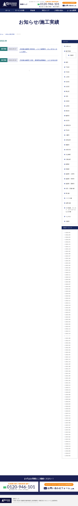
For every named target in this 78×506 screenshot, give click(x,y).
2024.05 (67, 289)
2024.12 (67, 272)
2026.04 (67, 235)
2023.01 (67, 326)
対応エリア (46, 10)
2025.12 (67, 244)
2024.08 (67, 281)
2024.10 (67, 277)
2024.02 (67, 296)
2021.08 (67, 366)
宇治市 (67, 130)
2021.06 (67, 371)
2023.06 (67, 314)
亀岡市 (67, 115)
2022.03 (67, 350)
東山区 (67, 91)
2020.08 (67, 394)
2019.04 (67, 432)
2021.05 (67, 373)
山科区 (67, 106)
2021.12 (67, 357)
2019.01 (67, 439)
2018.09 (67, 448)
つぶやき (68, 216)
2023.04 (67, 319)
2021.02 (67, 380)
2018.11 (67, 444)
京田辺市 (68, 140)
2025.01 (67, 270)
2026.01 (67, 242)
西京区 (67, 110)
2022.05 (67, 345)
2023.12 (67, 300)
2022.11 (67, 331)
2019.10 (67, 418)
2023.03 (67, 321)
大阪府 (71, 55)
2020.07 (67, 397)
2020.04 (67, 404)
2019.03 (67, 434)
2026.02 (67, 239)
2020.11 (67, 387)
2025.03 (67, 265)
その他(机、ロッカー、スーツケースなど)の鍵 (71, 209)
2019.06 (67, 427)
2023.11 (67, 303)
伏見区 (67, 101)
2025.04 (67, 263)
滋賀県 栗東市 (70, 183)
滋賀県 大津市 (70, 174)
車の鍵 (67, 193)
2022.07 (67, 340)
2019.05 (67, 429)
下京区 (67, 67)
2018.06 (67, 455)
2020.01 (67, 411)
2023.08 (67, 310)
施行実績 (68, 51)
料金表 (32, 10)
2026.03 (67, 237)
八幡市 (67, 135)
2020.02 (67, 408)
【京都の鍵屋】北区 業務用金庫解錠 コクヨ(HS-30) (38, 60)
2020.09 (67, 392)
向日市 (67, 120)
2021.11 (67, 359)
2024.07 (67, 284)
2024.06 (67, 286)
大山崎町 (68, 154)
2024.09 (67, 279)
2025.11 (67, 246)
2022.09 (67, 335)
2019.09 (67, 420)
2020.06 (67, 399)
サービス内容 (19, 10)
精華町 (67, 164)
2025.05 (67, 260)
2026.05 (67, 232)
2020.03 (67, 406)
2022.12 (67, 328)
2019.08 (67, 422)
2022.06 (67, 343)
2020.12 (67, 385)
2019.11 (67, 415)
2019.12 (67, 413)
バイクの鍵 (69, 198)
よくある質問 (71, 10)
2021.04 (67, 375)
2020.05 (67, 401)
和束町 (67, 169)
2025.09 (67, 251)
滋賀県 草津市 (70, 178)
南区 (67, 62)
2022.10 (67, 333)
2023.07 (67, 312)
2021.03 (67, 378)
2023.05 (67, 317)
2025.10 (67, 249)
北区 (67, 96)
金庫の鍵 (68, 203)
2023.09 (67, 307)
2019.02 (67, 436)
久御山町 (68, 159)
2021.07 (67, 368)
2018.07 (67, 453)
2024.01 (67, 298)
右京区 (67, 81)
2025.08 (67, 253)
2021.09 (67, 364)
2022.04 (67, 347)
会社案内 (56, 6)
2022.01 (67, 354)
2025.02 (67, 267)
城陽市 (67, 144)
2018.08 (67, 451)
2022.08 (67, 338)
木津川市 (68, 149)
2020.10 (67, 390)
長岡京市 (68, 125)
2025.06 (67, 258)
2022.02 (67, 352)
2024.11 (67, 274)
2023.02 (67, 324)
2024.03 (67, 293)
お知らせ (68, 46)
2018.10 (67, 446)
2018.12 (67, 441)
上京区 (67, 77)
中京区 (67, 72)
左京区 (67, 86)
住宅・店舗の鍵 (70, 188)
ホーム (7, 10)
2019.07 (67, 425)
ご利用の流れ (58, 10)
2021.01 (67, 382)
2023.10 (67, 305)
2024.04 (67, 291)
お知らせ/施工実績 (45, 6)
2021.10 (67, 361)
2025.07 (67, 256)
